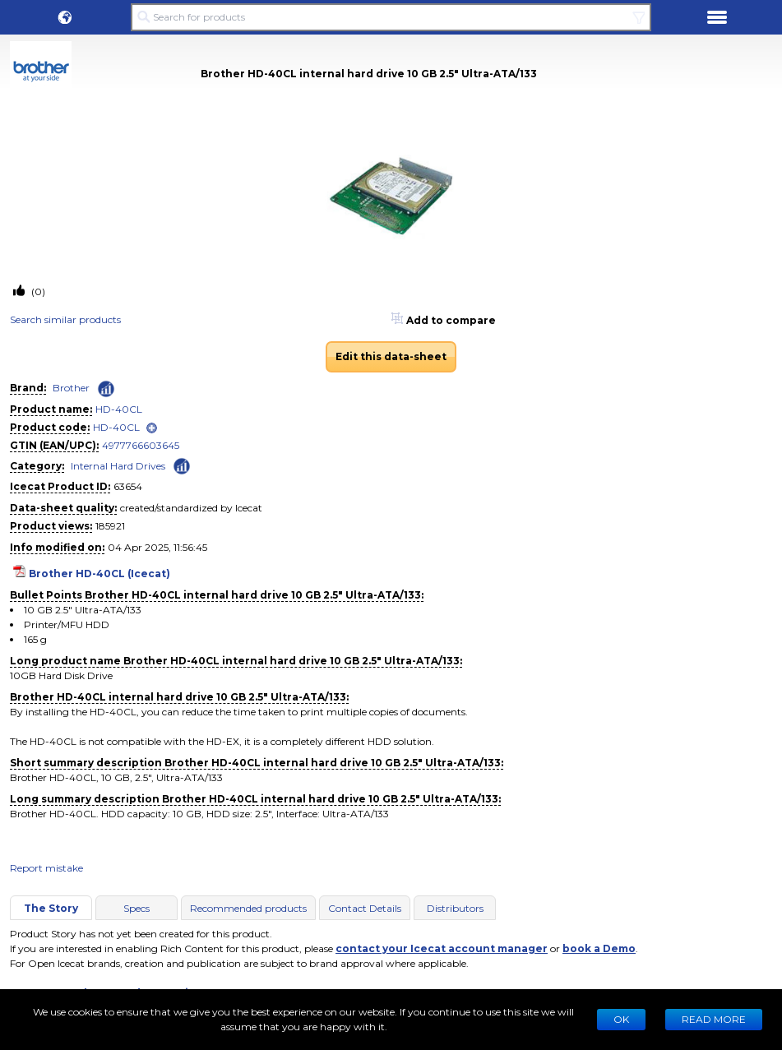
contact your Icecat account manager (441, 948)
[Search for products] (391, 17)
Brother (71, 388)
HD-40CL (118, 409)
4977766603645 (140, 445)
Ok (621, 1019)
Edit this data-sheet (391, 356)
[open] (151, 428)
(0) (37, 291)
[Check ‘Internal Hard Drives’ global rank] (182, 465)
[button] (65, 17)
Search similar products (65, 319)
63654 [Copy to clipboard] (127, 486)
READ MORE (714, 1019)
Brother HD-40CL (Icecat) (99, 573)
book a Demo (599, 948)
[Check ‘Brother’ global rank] (106, 389)
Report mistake (46, 868)
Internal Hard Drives (118, 466)
